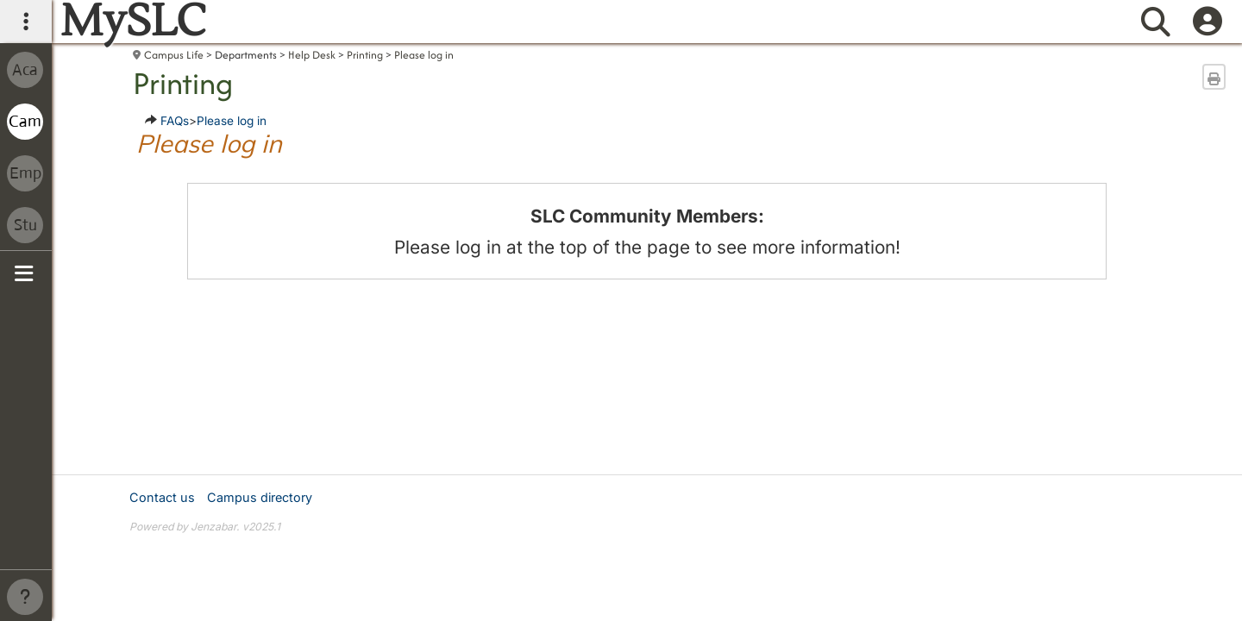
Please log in (424, 55)
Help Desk (312, 55)
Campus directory (259, 497)
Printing (365, 55)
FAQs (174, 121)
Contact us (162, 497)
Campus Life (174, 55)
